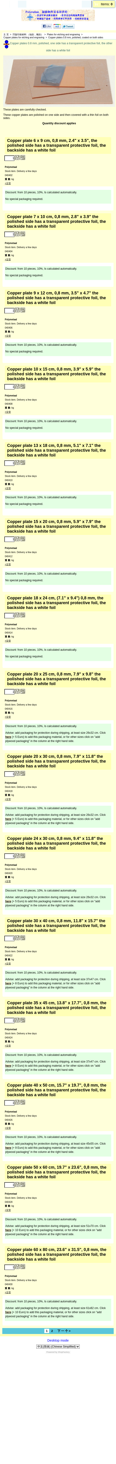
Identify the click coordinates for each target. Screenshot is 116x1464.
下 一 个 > (64, 1331)
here (8, 737)
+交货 (8, 183)
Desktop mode (58, 1340)
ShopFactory (63, 1352)
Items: (107, 4)
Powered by (51, 1352)
